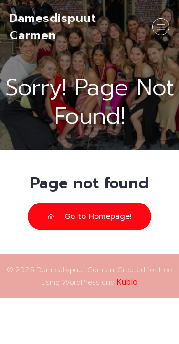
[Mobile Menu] (160, 26)
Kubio (126, 282)
